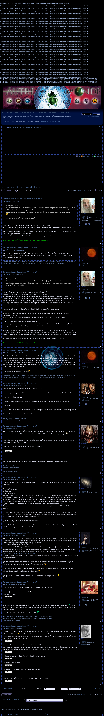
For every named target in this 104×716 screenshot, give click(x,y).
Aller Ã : (23, 700)
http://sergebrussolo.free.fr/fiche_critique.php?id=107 (20, 553)
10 (101, 190)
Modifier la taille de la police (99, 127)
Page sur (81, 190)
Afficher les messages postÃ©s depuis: (38, 688)
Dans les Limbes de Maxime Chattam (51, 121)
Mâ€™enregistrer (88, 156)
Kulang (7, 628)
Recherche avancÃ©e (94, 116)
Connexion (98, 156)
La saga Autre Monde (26, 127)
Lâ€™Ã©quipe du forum (48, 714)
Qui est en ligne (6, 706)
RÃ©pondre (6, 190)
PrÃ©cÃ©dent (8, 688)
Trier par (62, 688)
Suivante (97, 688)
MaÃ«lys (8, 250)
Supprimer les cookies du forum (66, 714)
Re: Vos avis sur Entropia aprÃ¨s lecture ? (22, 199)
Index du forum (13, 127)
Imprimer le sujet (96, 127)
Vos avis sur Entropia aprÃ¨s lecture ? (20, 187)
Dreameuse (9, 584)
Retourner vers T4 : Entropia (11, 699)
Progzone (8, 479)
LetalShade (9, 428)
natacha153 (9, 385)
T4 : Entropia (37, 127)
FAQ (79, 156)
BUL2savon (9, 535)
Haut (100, 243)
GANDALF (8, 201)
